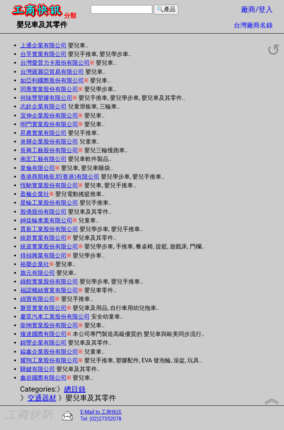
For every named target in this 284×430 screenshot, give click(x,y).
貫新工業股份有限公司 (49, 229)
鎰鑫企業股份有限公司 (49, 351)
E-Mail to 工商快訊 (101, 412)
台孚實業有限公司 (43, 54)
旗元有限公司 (37, 272)
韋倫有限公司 (37, 168)
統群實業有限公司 (43, 237)
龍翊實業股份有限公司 (49, 325)
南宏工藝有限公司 (43, 159)
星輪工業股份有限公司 (49, 202)
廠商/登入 (257, 9)
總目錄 (75, 389)
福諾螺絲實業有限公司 (49, 290)
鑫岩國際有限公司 (43, 377)
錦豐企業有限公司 (43, 342)
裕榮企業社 (34, 264)
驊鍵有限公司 (37, 369)
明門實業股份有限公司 (49, 124)
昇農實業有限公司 (43, 132)
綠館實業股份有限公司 (49, 281)
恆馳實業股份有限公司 (49, 185)
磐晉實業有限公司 (43, 308)
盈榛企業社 (34, 194)
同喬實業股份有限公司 (49, 89)
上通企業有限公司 (43, 45)
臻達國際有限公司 (43, 334)
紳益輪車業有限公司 (46, 220)
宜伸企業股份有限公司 (49, 115)
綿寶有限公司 (37, 298)
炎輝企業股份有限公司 (49, 141)
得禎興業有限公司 (43, 255)
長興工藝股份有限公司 (49, 150)
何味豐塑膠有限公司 (46, 97)
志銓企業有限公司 (43, 106)
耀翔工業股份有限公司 (49, 360)
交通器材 (41, 397)
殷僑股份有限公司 (43, 211)
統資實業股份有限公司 (49, 246)
